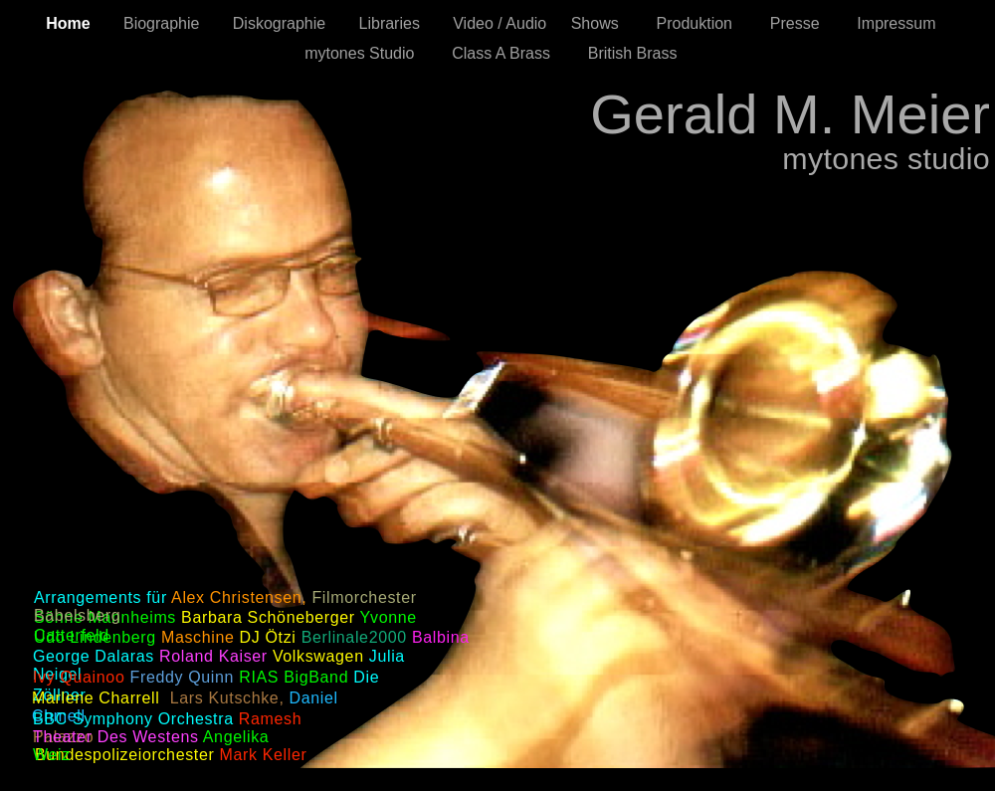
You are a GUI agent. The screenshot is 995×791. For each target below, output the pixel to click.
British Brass (639, 53)
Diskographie (286, 23)
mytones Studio (368, 53)
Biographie (168, 23)
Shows (604, 23)
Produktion (703, 23)
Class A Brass (509, 53)
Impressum (902, 23)
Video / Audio (501, 23)
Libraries (396, 23)
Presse (804, 23)
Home (74, 23)
